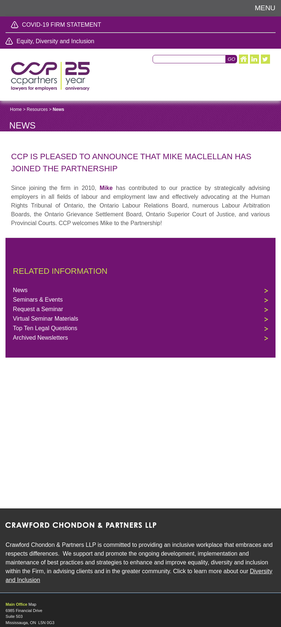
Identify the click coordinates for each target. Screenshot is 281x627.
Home (16, 109)
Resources (37, 109)
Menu (265, 8)
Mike (106, 188)
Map (32, 604)
